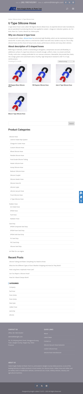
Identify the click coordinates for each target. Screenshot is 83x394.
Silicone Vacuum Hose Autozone (54, 345)
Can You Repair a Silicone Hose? (19, 273)
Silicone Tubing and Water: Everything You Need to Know (27, 262)
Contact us (47, 341)
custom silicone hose (50, 349)
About (46, 333)
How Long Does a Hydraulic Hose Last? (21, 269)
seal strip (12, 311)
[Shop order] (66, 61)
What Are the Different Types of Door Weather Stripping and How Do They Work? (35, 265)
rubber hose (13, 307)
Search (71, 123)
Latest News (48, 337)
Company (12, 287)
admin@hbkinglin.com (15, 337)
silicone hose (28, 38)
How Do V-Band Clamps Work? (19, 277)
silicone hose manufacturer (52, 352)
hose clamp (13, 295)
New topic (12, 303)
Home (10, 19)
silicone (11, 315)
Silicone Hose (17, 19)
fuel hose (12, 291)
